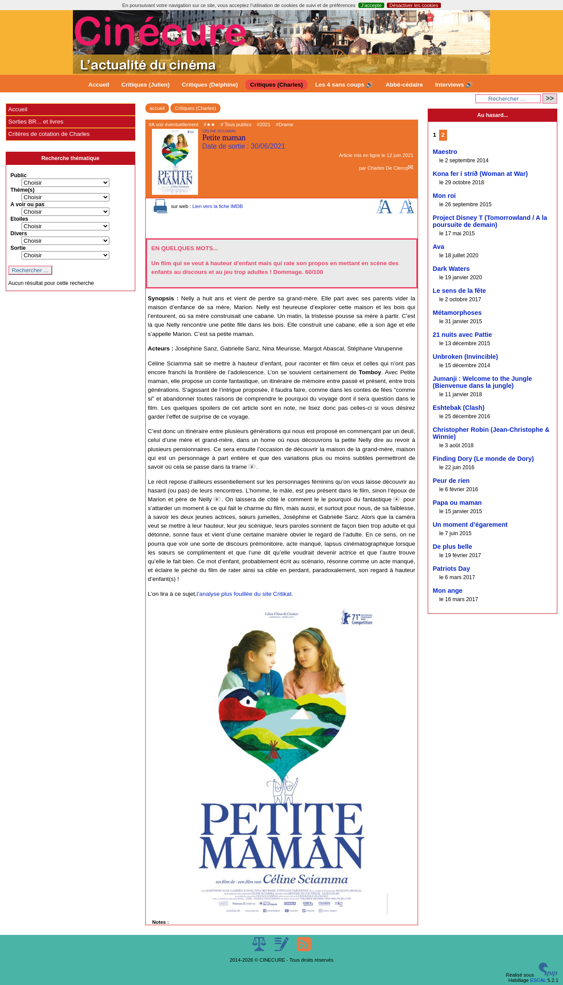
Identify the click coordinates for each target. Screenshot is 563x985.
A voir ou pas (28, 204)
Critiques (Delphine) (210, 84)
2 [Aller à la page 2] (442, 134)
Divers (19, 233)
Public (19, 175)
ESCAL (538, 980)
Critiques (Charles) (276, 84)
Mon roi (444, 195)
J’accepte (371, 5)
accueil (157, 108)
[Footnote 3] (217, 499)
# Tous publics (236, 124)
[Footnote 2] (252, 466)
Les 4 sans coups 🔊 (344, 84)
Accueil (98, 84)
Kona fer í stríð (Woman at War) (480, 173)
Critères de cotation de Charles (49, 134)
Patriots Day (451, 568)
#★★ (209, 124)
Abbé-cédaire (404, 84)
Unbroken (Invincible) (465, 356)
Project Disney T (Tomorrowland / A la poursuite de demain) (490, 221)
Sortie (18, 248)
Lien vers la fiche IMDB (217, 206)
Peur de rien (451, 480)
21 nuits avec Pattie (462, 334)
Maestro (445, 151)
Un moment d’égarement (470, 524)
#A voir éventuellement (173, 124)
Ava (438, 246)
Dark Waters (451, 268)
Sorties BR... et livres (35, 121)
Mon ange (447, 590)
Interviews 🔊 (454, 84)
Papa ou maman (457, 502)
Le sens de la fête (459, 290)
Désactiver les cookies (414, 5)
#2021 (264, 124)
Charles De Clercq (388, 168)
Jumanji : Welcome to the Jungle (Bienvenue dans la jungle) (482, 382)
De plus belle (452, 546)
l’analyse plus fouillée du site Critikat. (245, 594)
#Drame (284, 124)
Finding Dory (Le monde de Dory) (483, 458)
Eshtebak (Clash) (458, 407)
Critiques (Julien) (146, 84)
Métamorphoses (457, 312)
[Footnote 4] (397, 499)
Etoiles (19, 219)
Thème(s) (23, 190)
